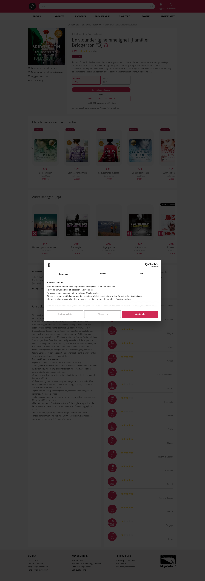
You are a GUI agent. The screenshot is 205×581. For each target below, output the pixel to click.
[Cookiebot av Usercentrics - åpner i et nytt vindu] (147, 265)
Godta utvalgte (65, 314)
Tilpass (103, 314)
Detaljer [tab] (102, 273)
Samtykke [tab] (63, 274)
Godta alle (140, 314)
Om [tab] (141, 273)
